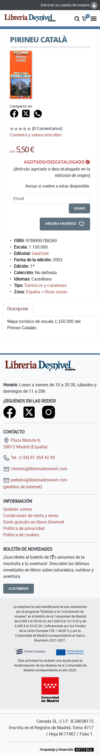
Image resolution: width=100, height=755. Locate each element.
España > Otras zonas (46, 292)
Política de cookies (21, 535)
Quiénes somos (17, 509)
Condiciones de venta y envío (30, 515)
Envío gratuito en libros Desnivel (33, 522)
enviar (79, 208)
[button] (77, 18)
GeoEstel (40, 253)
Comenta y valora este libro (36, 135)
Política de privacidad (24, 528)
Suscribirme (19, 588)
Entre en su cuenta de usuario (69, 4)
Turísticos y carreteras (45, 285)
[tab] (18, 310)
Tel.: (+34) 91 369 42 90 (29, 457)
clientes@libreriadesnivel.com (35, 469)
